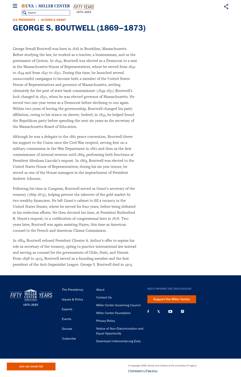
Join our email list (31, 366)
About (100, 290)
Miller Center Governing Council (118, 305)
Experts (67, 309)
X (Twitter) (159, 311)
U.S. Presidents (24, 20)
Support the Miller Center (171, 299)
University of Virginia (28, 6)
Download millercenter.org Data (118, 341)
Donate (67, 329)
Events (66, 319)
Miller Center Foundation (113, 313)
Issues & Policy (72, 299)
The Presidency (72, 290)
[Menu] (16, 6)
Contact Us (104, 297)
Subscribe (69, 339)
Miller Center (54, 6)
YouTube (170, 311)
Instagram (182, 311)
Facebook (148, 311)
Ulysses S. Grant (53, 20)
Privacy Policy (105, 321)
